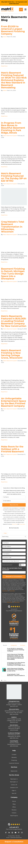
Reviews (14, 810)
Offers (14, 807)
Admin (5, 36)
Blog (14, 804)
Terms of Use (14, 524)
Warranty (14, 757)
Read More (4, 66)
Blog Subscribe (14, 505)
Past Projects (14, 815)
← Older (4, 533)
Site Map (18, 835)
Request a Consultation (14, 842)
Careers (14, 812)
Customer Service (14, 763)
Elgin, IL (14, 790)
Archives (22, 645)
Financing (14, 760)
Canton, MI (14, 784)
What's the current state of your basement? (12, 569)
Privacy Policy (22, 524)
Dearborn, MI (14, 787)
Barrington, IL (14, 782)
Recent (5, 645)
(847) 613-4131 (14, 704)
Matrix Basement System (10, 135)
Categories (14, 645)
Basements (14, 771)
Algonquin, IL (14, 779)
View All (14, 793)
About (14, 801)
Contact (14, 754)
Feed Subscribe (14, 528)
